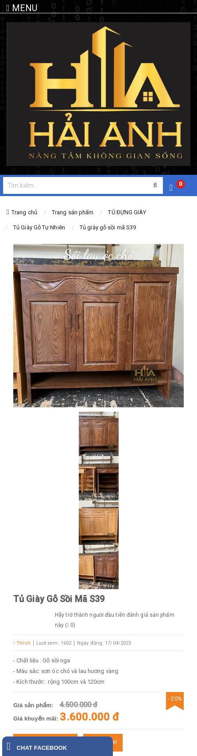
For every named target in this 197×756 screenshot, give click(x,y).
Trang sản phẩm (72, 212)
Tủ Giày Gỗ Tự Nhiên (39, 227)
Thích (22, 643)
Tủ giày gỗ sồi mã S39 (108, 227)
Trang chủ (24, 212)
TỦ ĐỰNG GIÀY (127, 212)
